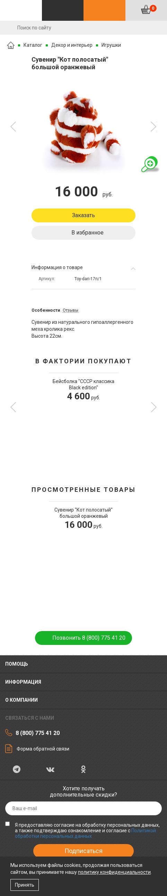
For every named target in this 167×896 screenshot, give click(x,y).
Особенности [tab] (46, 310)
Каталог (33, 45)
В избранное (87, 232)
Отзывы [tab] (70, 310)
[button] (13, 127)
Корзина (153, 8)
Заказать (83, 215)
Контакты (104, 10)
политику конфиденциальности (114, 872)
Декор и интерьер (72, 45)
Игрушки (111, 45)
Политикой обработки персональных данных (85, 833)
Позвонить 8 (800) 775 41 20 (88, 638)
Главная (11, 45)
